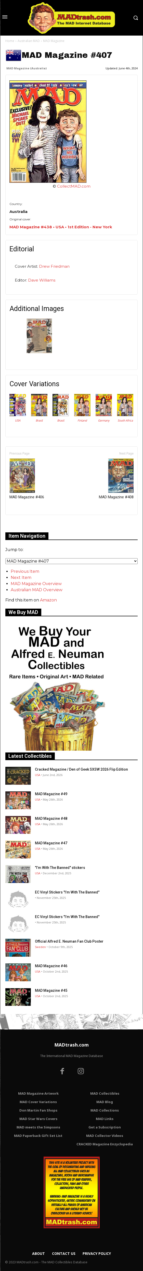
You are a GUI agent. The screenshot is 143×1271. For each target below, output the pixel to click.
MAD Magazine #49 (51, 794)
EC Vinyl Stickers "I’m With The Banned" (67, 892)
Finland (82, 420)
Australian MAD (29, 41)
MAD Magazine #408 (116, 478)
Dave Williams (41, 280)
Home (9, 41)
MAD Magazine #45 (51, 990)
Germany (103, 420)
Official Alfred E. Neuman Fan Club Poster (69, 941)
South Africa (125, 420)
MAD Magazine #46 (51, 966)
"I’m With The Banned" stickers (60, 868)
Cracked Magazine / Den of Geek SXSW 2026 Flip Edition (81, 769)
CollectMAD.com (73, 186)
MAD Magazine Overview (36, 583)
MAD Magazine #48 (51, 818)
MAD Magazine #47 (51, 843)
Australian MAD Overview (36, 589)
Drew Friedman (54, 266)
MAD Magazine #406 (26, 478)
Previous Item (25, 571)
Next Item (21, 577)
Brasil (39, 420)
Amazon (48, 600)
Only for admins (23, 523)
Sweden (40, 947)
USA (17, 420)
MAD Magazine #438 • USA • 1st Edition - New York (60, 226)
